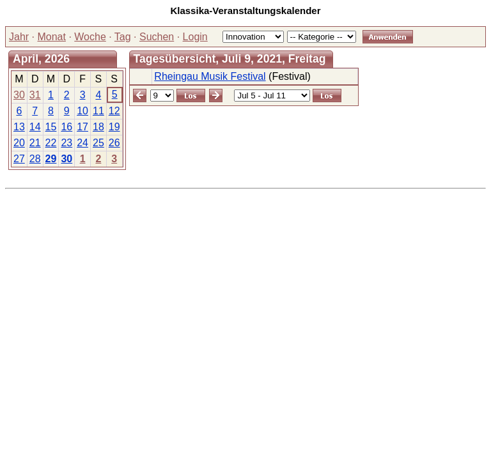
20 (19, 142)
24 (82, 142)
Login (195, 36)
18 (98, 126)
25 (98, 142)
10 (82, 110)
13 (19, 126)
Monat (51, 36)
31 (35, 94)
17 (82, 126)
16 (66, 126)
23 (66, 142)
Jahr (19, 36)
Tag (122, 36)
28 (35, 158)
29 (51, 158)
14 (35, 126)
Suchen (156, 36)
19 (114, 126)
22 (51, 142)
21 (35, 142)
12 (114, 110)
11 (98, 110)
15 (51, 126)
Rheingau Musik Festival (209, 76)
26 (114, 142)
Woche (90, 36)
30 (19, 94)
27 (19, 158)
